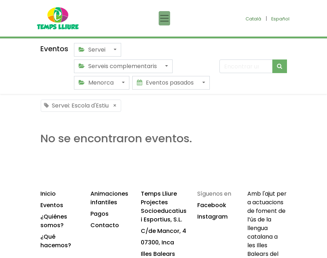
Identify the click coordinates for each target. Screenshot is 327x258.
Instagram (212, 216)
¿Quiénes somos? (53, 220)
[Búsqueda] (279, 66)
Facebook (211, 205)
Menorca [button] (97, 82)
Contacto (104, 225)
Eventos (51, 205)
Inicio (48, 194)
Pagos (99, 214)
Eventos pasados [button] (166, 82)
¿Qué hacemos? (55, 241)
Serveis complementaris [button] (118, 66)
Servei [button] (93, 50)
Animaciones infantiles (109, 198)
